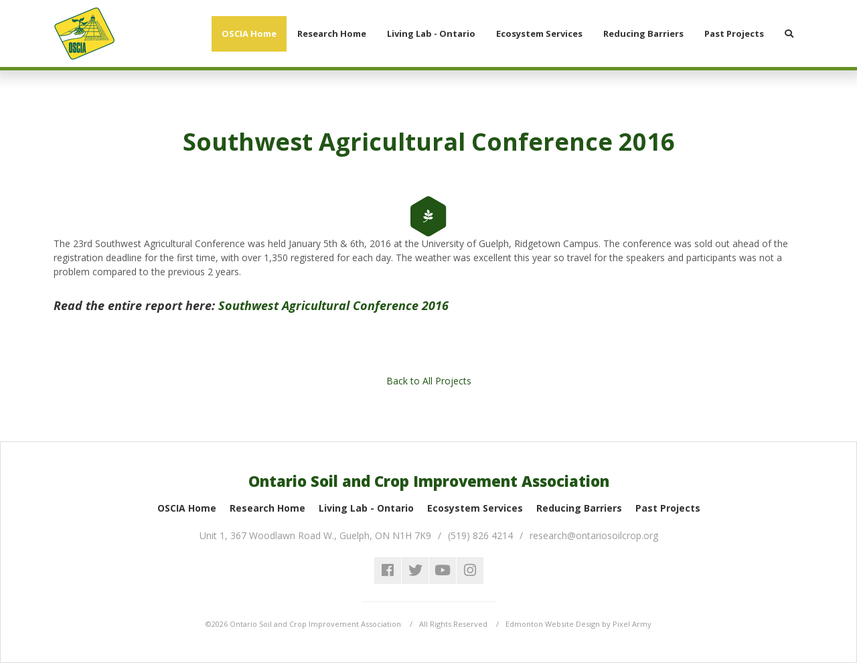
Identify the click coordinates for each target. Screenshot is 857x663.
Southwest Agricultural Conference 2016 (333, 305)
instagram (470, 570)
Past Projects (667, 508)
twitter (415, 570)
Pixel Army (632, 624)
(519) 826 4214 (480, 535)
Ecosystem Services (475, 508)
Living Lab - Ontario (366, 508)
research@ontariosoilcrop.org (594, 535)
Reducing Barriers (579, 508)
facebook (387, 570)
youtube (442, 570)
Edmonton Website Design (552, 624)
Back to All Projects (428, 380)
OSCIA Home (186, 508)
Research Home (267, 508)
